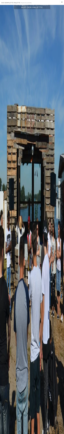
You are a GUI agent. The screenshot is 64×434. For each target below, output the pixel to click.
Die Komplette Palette (10, 3)
